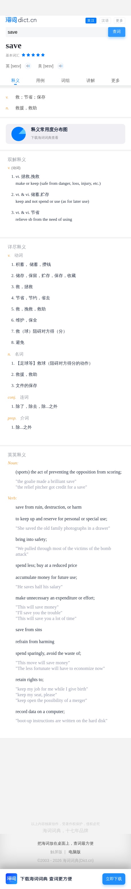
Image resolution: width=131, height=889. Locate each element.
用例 (40, 80)
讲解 (90, 80)
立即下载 (114, 879)
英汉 (91, 21)
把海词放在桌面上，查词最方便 (65, 843)
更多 (119, 21)
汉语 (105, 21)
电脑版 (75, 852)
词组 (65, 80)
